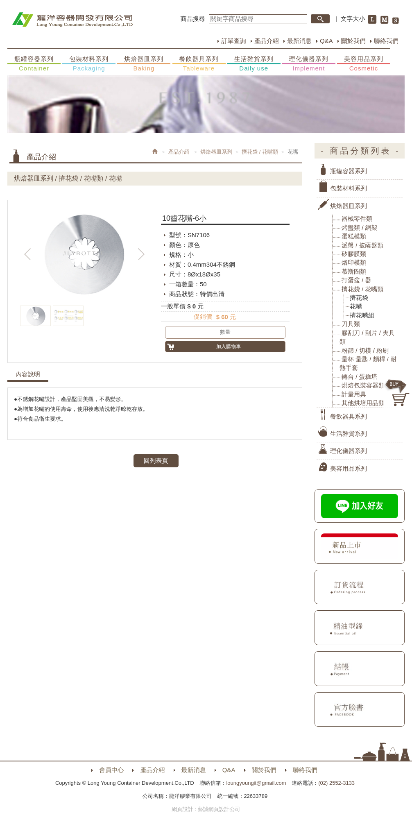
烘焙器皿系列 (143, 63)
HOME (72, 19)
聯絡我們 (386, 40)
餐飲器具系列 (199, 63)
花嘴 (356, 306)
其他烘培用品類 (363, 402)
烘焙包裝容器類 (363, 385)
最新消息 (299, 40)
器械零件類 (357, 218)
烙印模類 (354, 262)
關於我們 (353, 40)
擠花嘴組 (362, 315)
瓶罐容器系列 (34, 63)
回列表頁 (156, 460)
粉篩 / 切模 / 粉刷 (365, 350)
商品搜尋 (193, 18)
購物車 (397, 392)
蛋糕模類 (354, 236)
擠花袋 (359, 297)
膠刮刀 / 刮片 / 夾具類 (367, 337)
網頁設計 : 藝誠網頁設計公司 (206, 809)
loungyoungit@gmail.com (256, 783)
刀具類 (351, 323)
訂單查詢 (233, 40)
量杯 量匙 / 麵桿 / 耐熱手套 (368, 363)
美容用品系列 (363, 63)
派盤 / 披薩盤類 (363, 245)
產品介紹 (266, 40)
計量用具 (354, 394)
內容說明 (28, 374)
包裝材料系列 (88, 63)
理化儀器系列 (308, 63)
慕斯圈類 (354, 271)
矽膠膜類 (354, 253)
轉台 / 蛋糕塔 (360, 376)
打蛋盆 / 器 (356, 279)
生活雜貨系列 (254, 63)
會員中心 (111, 769)
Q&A (326, 40)
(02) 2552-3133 (336, 783)
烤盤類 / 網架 (360, 227)
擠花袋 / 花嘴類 (260, 152)
